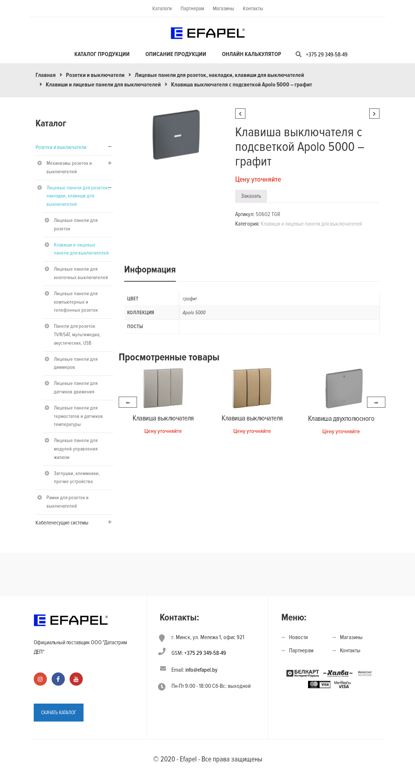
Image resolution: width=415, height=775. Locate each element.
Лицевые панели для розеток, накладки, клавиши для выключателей (219, 75)
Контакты (253, 8)
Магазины (223, 8)
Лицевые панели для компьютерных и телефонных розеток (76, 302)
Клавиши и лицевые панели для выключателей (103, 84)
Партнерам (192, 8)
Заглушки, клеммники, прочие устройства (77, 477)
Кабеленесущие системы (62, 522)
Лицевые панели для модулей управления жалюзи (75, 448)
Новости (298, 637)
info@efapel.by (201, 670)
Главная (46, 75)
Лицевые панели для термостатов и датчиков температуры (78, 416)
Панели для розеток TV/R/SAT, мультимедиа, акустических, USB (77, 334)
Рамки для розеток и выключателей (68, 501)
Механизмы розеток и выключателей (69, 167)
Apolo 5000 (194, 312)
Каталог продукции (102, 54)
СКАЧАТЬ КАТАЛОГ (58, 712)
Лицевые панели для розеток (75, 224)
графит (190, 299)
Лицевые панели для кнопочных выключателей (81, 273)
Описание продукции (175, 54)
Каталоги (162, 8)
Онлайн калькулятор (251, 54)
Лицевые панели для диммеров (75, 363)
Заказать (251, 196)
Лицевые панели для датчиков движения (75, 387)
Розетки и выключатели (95, 75)
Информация (150, 269)
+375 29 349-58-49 (327, 54)
